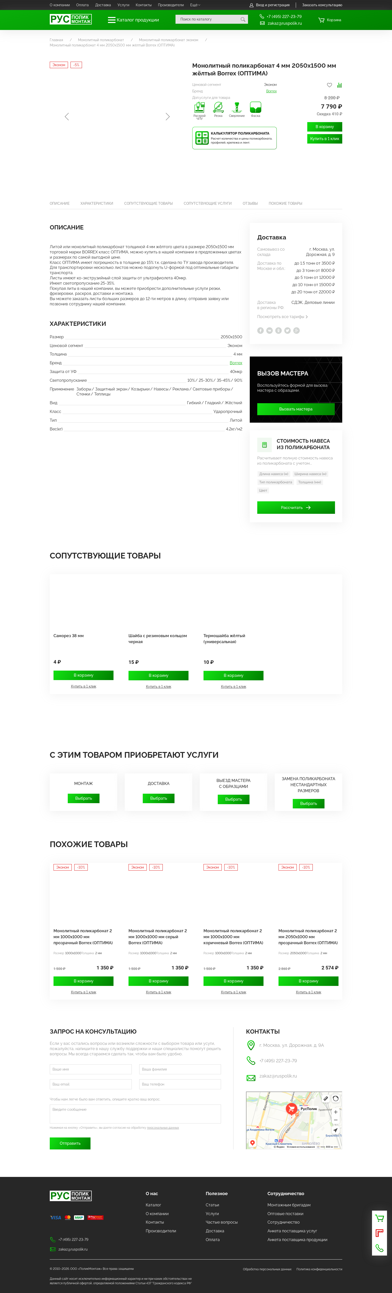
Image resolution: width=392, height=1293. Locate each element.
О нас (152, 1193)
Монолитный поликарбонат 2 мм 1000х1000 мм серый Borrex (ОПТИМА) (157, 936)
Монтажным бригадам (289, 1205)
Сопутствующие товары (148, 203)
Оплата (82, 5)
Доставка (103, 5)
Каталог (153, 1205)
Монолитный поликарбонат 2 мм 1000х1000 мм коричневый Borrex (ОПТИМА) (233, 936)
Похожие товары (285, 203)
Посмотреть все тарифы (282, 316)
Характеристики (96, 203)
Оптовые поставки (286, 1213)
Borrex (271, 91)
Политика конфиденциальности (319, 1269)
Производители (171, 5)
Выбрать (83, 798)
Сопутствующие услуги (208, 203)
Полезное (217, 1193)
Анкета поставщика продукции (298, 1239)
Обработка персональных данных (267, 1269)
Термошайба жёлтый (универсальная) (224, 638)
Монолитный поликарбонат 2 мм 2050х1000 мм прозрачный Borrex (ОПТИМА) (308, 936)
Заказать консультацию (322, 5)
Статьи (212, 1205)
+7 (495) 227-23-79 (280, 16)
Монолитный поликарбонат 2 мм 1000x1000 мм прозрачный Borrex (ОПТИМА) (83, 936)
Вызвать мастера (295, 409)
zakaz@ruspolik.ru (280, 23)
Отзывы (250, 203)
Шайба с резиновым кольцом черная (157, 638)
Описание (60, 203)
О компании (60, 5)
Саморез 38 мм (69, 635)
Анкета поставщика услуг (292, 1231)
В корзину (325, 127)
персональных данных (163, 1127)
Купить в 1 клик (324, 138)
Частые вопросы (222, 1222)
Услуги (123, 5)
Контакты (144, 5)
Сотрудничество (286, 1193)
